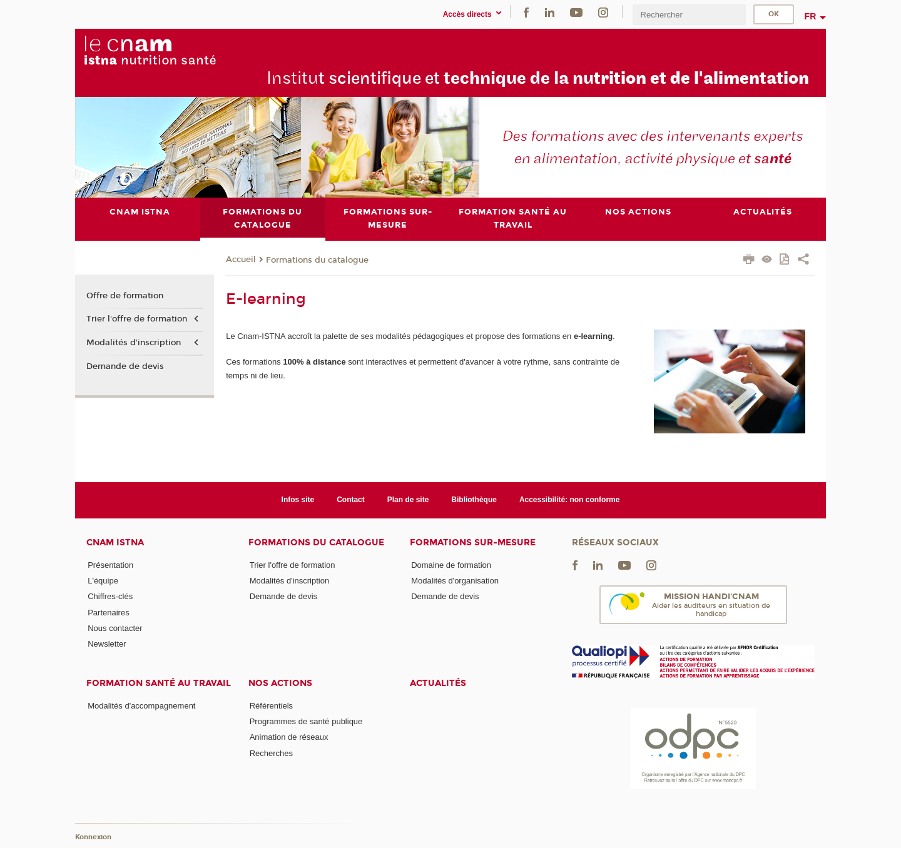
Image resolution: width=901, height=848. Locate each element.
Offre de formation (124, 296)
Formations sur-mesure (473, 542)
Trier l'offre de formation (136, 319)
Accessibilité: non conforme (569, 499)
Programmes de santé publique (306, 721)
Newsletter (107, 644)
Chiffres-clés (110, 596)
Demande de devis (125, 366)
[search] (689, 14)
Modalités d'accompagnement (141, 705)
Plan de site (408, 499)
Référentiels (271, 705)
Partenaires (108, 612)
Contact (351, 499)
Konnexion (93, 837)
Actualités (438, 683)
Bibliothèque (474, 499)
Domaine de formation (451, 565)
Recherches (271, 753)
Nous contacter (115, 628)
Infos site (298, 499)
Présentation (110, 565)
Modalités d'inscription (133, 343)
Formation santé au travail (158, 683)
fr (811, 16)
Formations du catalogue (317, 260)
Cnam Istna (115, 542)
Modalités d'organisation (455, 580)
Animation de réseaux (289, 737)
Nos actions (280, 683)
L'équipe (103, 580)
